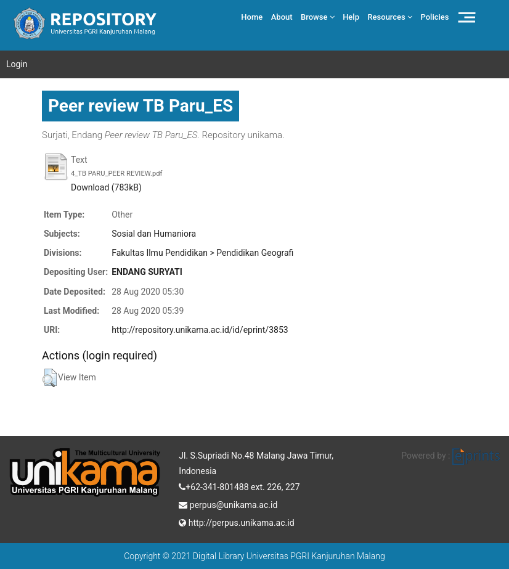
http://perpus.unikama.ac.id (236, 521)
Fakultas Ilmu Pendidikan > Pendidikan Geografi (202, 253)
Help (351, 17)
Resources (389, 17)
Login (17, 64)
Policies (435, 17)
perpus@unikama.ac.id (228, 503)
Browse (318, 17)
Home (252, 17)
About (282, 17)
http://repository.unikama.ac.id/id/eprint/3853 (200, 330)
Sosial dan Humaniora (154, 234)
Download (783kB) (106, 187)
